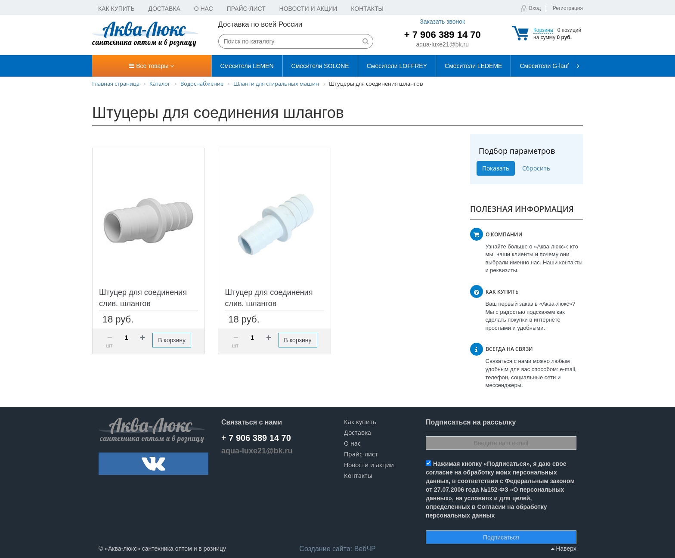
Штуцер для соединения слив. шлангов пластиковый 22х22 (269, 303)
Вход (535, 8)
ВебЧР (337, 548)
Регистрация (568, 8)
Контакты (367, 8)
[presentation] (576, 66)
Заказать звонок (442, 21)
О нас (203, 8)
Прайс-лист (246, 8)
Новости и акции (308, 8)
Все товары (151, 65)
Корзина (543, 30)
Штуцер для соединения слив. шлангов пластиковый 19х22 (143, 303)
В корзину (172, 340)
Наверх (563, 548)
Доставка (164, 8)
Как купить (116, 8)
